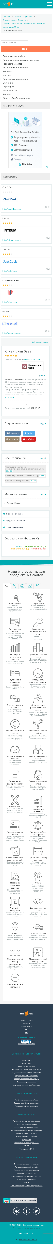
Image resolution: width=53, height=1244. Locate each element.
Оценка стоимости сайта (26, 1133)
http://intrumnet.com (11, 240)
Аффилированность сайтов (26, 1100)
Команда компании (13, 527)
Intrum (5, 218)
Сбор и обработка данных (15, 98)
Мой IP (26, 1183)
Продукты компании (14, 520)
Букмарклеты (26, 1026)
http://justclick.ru (9, 271)
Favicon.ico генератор (26, 1179)
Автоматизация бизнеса (14, 20)
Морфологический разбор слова (26, 1085)
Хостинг (6, 75)
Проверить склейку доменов (26, 1143)
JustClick (7, 249)
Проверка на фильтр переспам (26, 1103)
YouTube (28, 439)
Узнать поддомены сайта (26, 1137)
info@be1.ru (26, 1233)
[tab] (14, 586)
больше (9, 397)
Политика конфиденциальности (26, 1228)
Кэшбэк (6, 94)
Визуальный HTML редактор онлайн (26, 1176)
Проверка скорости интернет (26, 1164)
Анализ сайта (26, 1060)
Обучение (7, 82)
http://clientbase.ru (32, 360)
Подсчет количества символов (26, 1170)
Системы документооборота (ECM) (25, 476)
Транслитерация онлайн (26, 1173)
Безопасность (9, 90)
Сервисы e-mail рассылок (20, 480)
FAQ (26, 1030)
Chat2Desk (8, 187)
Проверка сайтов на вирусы (26, 1106)
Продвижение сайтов (13, 56)
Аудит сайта (26, 1063)
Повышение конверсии (14, 79)
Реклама (6, 71)
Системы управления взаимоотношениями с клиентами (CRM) (24, 25)
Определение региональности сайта (26, 1130)
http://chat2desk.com (11, 209)
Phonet (6, 311)
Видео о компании (13, 514)
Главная (6, 16)
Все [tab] (6, 586)
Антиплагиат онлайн (26, 1066)
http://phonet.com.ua (11, 333)
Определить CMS (26, 1149)
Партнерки (7, 86)
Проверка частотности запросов (26, 1121)
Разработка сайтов (11, 63)
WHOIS (26, 1146)
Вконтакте (13, 433)
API (26, 1033)
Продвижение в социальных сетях (20, 60)
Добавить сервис (40, 342)
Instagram (12, 439)
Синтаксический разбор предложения (27, 1186)
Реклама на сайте (26, 1240)
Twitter (29, 433)
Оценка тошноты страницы (26, 1076)
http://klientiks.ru (10, 302)
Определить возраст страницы (26, 1127)
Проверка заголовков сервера (26, 1079)
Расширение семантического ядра (26, 1069)
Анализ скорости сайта (26, 1082)
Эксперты (26, 1023)
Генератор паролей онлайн (26, 1167)
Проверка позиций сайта (26, 1124)
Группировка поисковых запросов (26, 1073)
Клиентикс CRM (10, 280)
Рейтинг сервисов (23, 16)
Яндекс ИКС (26, 1140)
